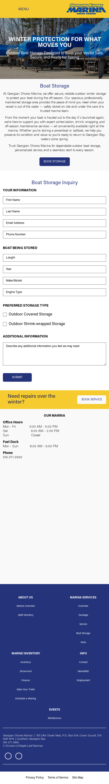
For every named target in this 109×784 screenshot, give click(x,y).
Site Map (77, 777)
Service (83, 624)
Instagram (18, 756)
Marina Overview (26, 606)
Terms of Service (58, 777)
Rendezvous (54, 718)
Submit (17, 377)
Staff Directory (25, 615)
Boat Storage (83, 633)
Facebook (8, 756)
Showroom (26, 671)
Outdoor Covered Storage (30, 314)
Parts (83, 642)
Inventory (25, 662)
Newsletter (83, 671)
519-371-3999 (12, 457)
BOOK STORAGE (55, 161)
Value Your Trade (26, 690)
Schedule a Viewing (25, 699)
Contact (83, 662)
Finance (25, 680)
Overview (83, 606)
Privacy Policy (35, 777)
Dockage (83, 615)
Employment (83, 680)
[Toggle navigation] (16, 9)
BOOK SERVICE (92, 399)
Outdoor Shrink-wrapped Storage (37, 324)
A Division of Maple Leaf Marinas (23, 746)
